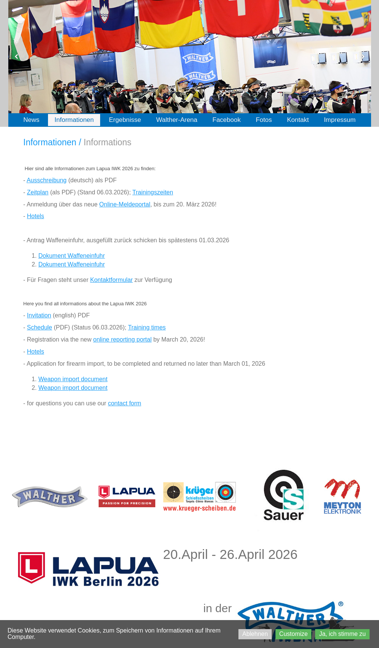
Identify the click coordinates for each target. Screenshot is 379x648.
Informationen (74, 119)
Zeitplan (37, 192)
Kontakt (298, 119)
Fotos (264, 119)
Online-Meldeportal (124, 204)
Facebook (226, 119)
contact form (124, 403)
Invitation (39, 315)
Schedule (39, 327)
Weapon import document (73, 379)
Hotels (35, 216)
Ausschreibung (46, 180)
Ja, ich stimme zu (342, 634)
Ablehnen (255, 634)
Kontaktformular (111, 280)
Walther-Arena (176, 119)
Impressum (340, 119)
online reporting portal (122, 339)
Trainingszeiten (152, 192)
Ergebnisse (125, 119)
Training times (147, 327)
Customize (293, 634)
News (31, 119)
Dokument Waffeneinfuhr (72, 255)
